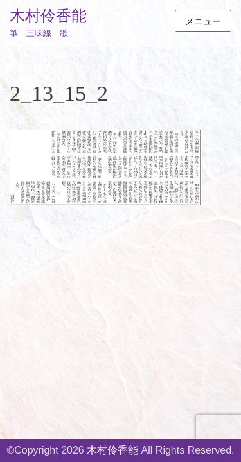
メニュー (203, 21)
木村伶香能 (48, 16)
